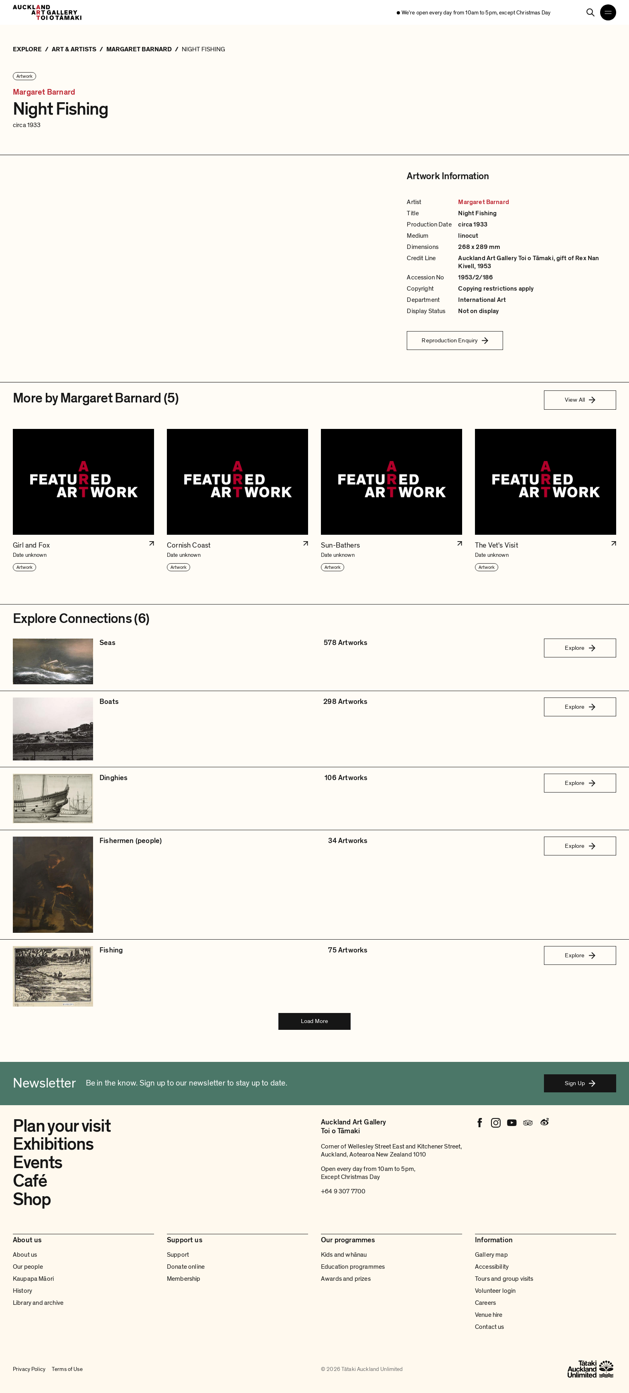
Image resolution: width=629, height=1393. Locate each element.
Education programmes (353, 1266)
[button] (83, 500)
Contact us (489, 1326)
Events (37, 1162)
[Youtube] (512, 1123)
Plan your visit (61, 1126)
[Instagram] (496, 1123)
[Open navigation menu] (608, 12)
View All (580, 400)
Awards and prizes (346, 1278)
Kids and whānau (344, 1254)
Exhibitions (53, 1144)
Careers (485, 1302)
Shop (32, 1199)
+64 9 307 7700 (343, 1191)
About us (25, 1254)
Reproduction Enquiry (455, 340)
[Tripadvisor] (528, 1123)
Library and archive (38, 1302)
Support (178, 1254)
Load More (314, 1021)
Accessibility (492, 1266)
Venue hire (489, 1314)
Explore (580, 648)
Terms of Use (67, 1369)
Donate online (186, 1266)
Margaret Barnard (44, 92)
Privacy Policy (29, 1369)
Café (30, 1181)
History (22, 1290)
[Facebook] (480, 1123)
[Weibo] (544, 1123)
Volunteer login (495, 1290)
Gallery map (491, 1254)
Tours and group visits (504, 1278)
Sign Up (580, 1083)
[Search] (590, 12)
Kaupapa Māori (33, 1278)
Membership (184, 1278)
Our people (28, 1266)
